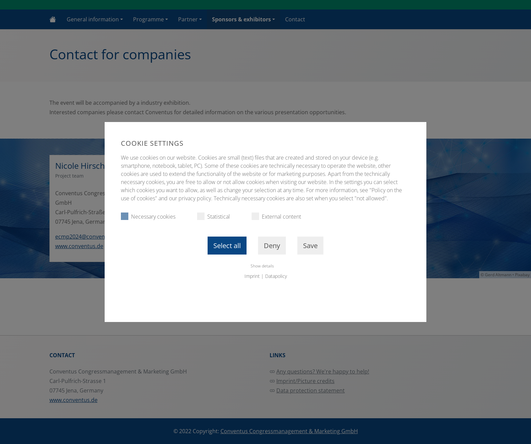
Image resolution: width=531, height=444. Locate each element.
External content (276, 216)
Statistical (213, 216)
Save (310, 245)
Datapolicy (276, 276)
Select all (227, 245)
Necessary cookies (148, 216)
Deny (272, 245)
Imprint (252, 276)
